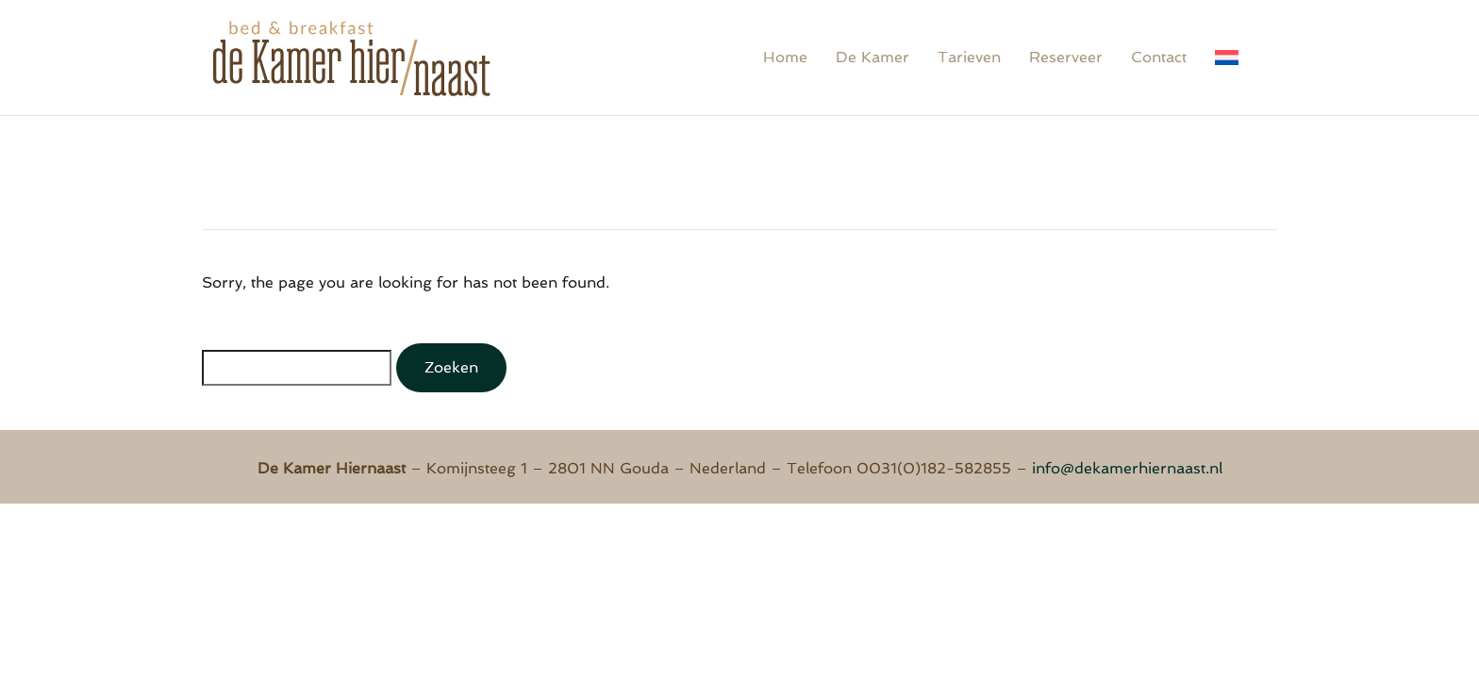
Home (785, 57)
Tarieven (969, 57)
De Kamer (872, 57)
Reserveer (1066, 57)
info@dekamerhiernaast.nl (1127, 468)
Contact (1159, 57)
